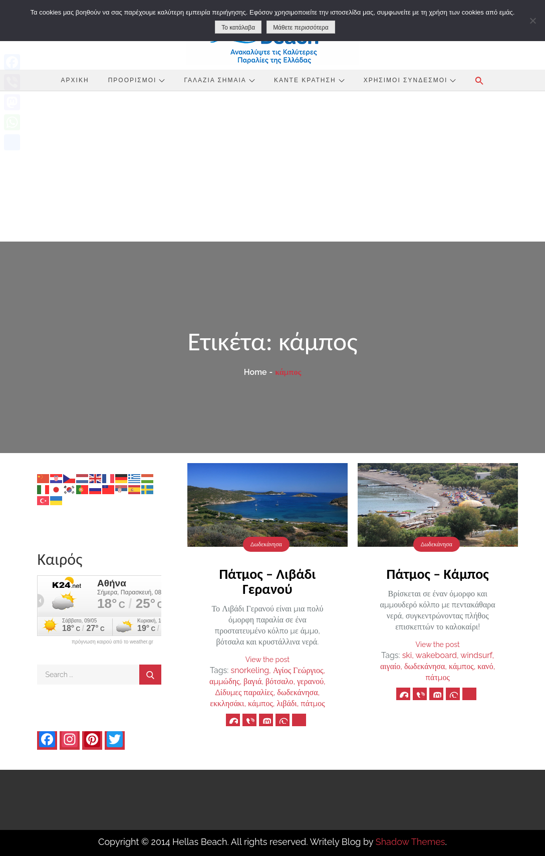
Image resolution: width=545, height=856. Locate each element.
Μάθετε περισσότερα (301, 27)
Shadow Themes (410, 841)
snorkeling (249, 670)
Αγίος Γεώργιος (298, 670)
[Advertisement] (272, 166)
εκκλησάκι (227, 703)
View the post (267, 660)
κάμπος (260, 703)
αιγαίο (390, 666)
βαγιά (252, 681)
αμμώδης (224, 681)
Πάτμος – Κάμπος (438, 574)
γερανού (310, 681)
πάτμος (313, 703)
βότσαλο (279, 681)
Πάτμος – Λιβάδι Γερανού (267, 581)
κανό (485, 666)
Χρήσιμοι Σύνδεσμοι (410, 80)
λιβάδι (287, 703)
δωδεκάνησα (297, 692)
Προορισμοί (136, 80)
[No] (532, 21)
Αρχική (75, 80)
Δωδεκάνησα (266, 544)
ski (407, 655)
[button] (479, 80)
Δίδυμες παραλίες (244, 692)
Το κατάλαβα (238, 27)
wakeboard (436, 655)
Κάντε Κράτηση (309, 80)
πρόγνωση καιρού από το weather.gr (112, 642)
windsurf (476, 655)
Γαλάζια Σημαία (219, 80)
